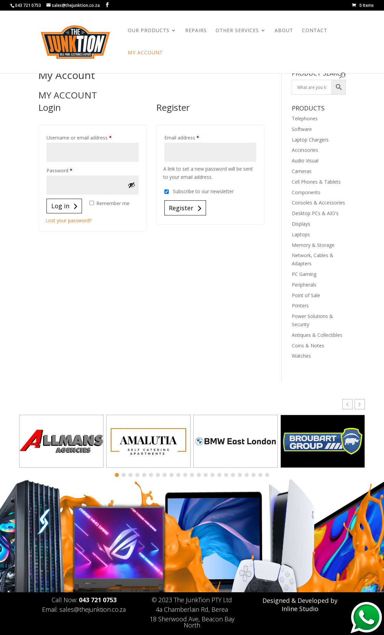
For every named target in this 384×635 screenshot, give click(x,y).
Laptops (301, 234)
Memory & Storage (313, 245)
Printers (300, 305)
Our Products (148, 31)
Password (69, 170)
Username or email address (88, 137)
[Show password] (131, 185)
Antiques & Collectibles (317, 335)
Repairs (196, 31)
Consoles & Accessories (318, 202)
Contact (314, 31)
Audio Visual (305, 160)
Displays (301, 224)
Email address (191, 137)
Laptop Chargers (310, 139)
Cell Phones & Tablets (316, 181)
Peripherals (304, 284)
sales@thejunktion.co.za (92, 609)
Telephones (305, 118)
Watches (301, 356)
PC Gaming (304, 274)
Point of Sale (306, 295)
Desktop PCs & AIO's (315, 213)
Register (181, 208)
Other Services (237, 31)
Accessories (305, 150)
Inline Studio (300, 609)
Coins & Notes (308, 345)
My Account (145, 53)
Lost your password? (68, 220)
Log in (60, 206)
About (284, 31)
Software (302, 129)
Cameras (302, 171)
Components (306, 192)
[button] (360, 404)
